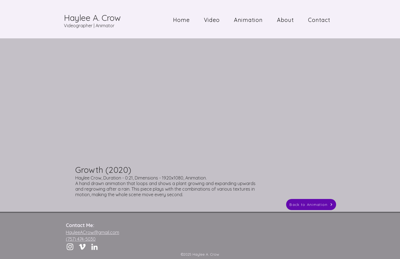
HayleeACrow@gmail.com (92, 232)
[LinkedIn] (94, 246)
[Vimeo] (82, 246)
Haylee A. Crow (92, 18)
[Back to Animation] (311, 204)
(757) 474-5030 (81, 239)
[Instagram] (70, 246)
